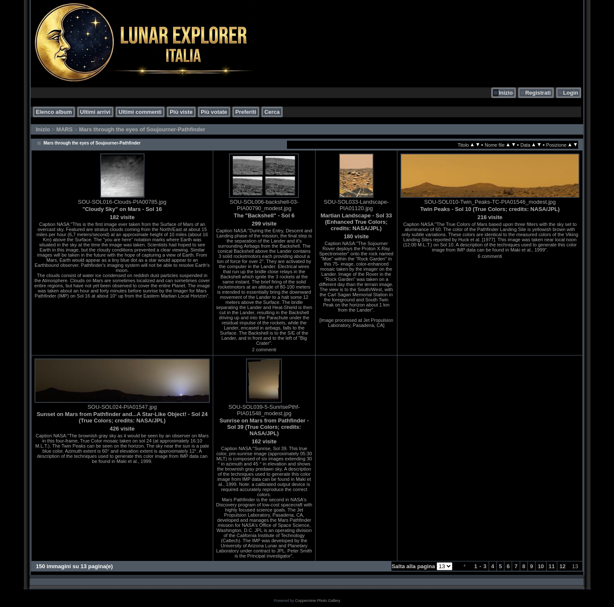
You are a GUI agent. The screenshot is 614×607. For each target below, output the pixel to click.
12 (562, 566)
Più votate (214, 112)
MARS (64, 129)
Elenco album (54, 112)
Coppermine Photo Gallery (317, 600)
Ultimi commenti (140, 112)
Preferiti (245, 112)
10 (541, 566)
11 (552, 566)
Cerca (272, 112)
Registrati (538, 93)
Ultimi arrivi (95, 112)
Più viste (181, 112)
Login (570, 93)
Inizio (505, 93)
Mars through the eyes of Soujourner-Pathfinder (142, 129)
